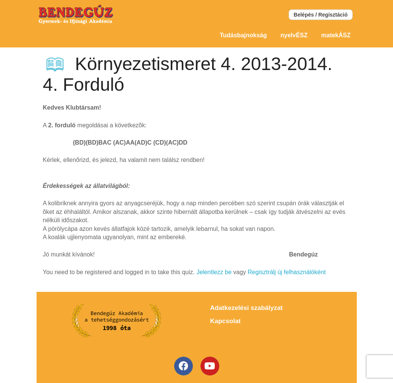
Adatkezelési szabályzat (246, 307)
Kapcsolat (225, 321)
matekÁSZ (335, 35)
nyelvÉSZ (293, 35)
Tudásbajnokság (243, 35)
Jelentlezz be (213, 272)
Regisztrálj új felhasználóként (287, 272)
